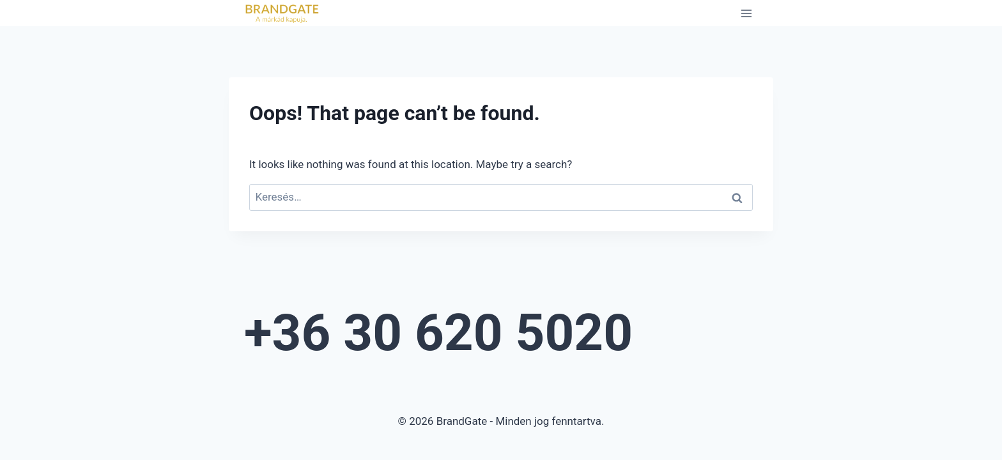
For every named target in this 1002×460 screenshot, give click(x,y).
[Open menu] (746, 13)
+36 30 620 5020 (438, 333)
